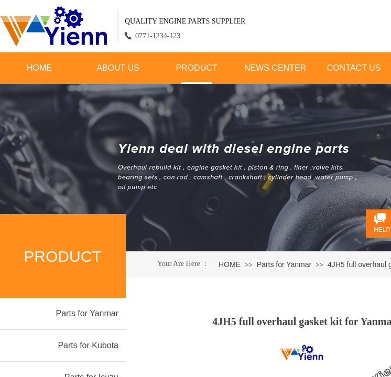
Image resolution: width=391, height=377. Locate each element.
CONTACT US (354, 67)
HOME (39, 67)
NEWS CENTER (275, 67)
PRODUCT (196, 67)
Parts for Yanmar (284, 264)
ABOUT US (117, 67)
